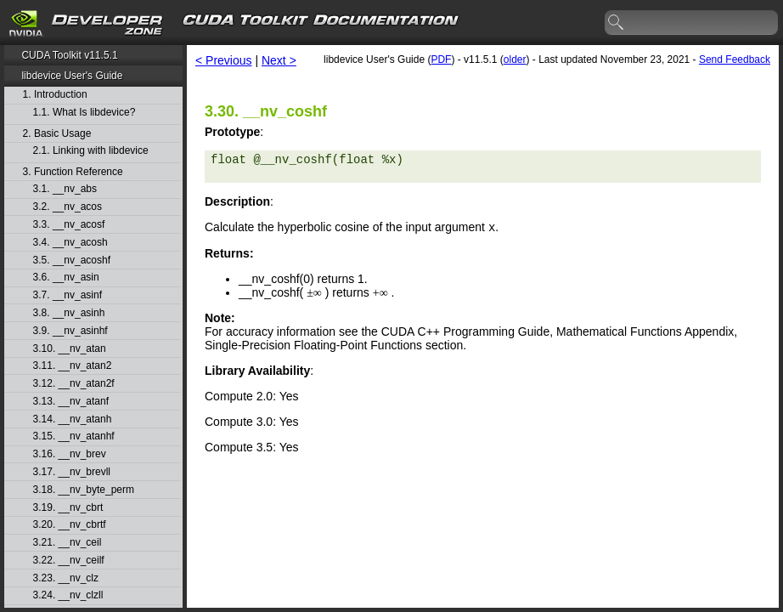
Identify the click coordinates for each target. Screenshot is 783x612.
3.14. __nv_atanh (72, 419)
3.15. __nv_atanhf (74, 436)
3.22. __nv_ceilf (68, 560)
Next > (279, 60)
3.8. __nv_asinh (69, 313)
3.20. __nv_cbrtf (69, 524)
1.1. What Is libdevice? (84, 112)
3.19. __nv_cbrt (68, 507)
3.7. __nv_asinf (67, 295)
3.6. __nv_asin (66, 277)
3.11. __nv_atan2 (72, 365)
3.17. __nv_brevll (71, 472)
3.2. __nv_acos (67, 206)
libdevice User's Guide (71, 76)
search (616, 22)
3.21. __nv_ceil (67, 542)
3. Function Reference (73, 172)
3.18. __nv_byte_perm (83, 490)
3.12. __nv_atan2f (74, 383)
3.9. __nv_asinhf (70, 331)
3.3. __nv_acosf (69, 224)
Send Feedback (734, 59)
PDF (441, 59)
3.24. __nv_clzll (68, 595)
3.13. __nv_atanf (71, 401)
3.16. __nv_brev (69, 454)
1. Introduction (55, 94)
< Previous (223, 60)
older (515, 59)
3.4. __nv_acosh (70, 242)
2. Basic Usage (57, 133)
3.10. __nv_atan (69, 348)
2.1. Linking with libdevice (91, 150)
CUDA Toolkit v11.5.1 (69, 55)
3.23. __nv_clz (66, 578)
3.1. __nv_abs (65, 189)
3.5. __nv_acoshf (71, 260)
